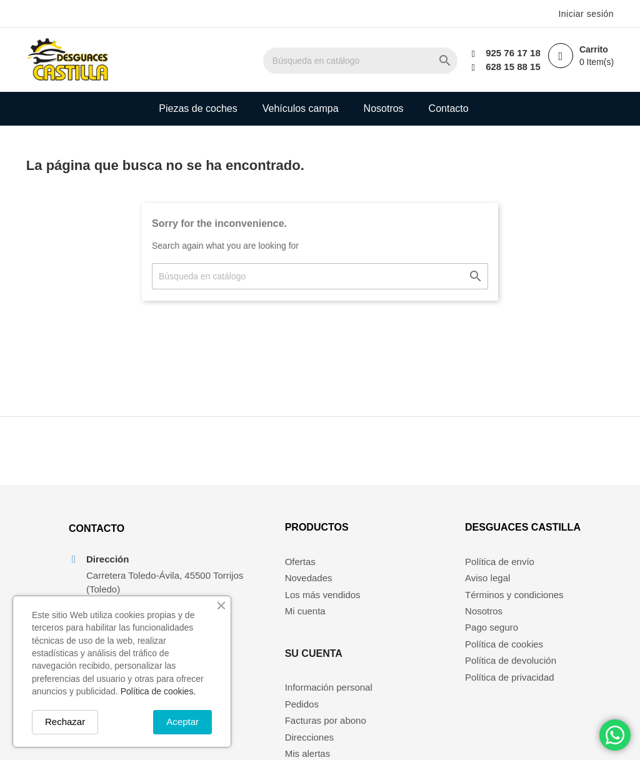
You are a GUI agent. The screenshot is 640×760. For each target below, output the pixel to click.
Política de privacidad (513, 689)
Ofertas (253, 573)
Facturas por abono (407, 606)
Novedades (262, 590)
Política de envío (503, 573)
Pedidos (384, 590)
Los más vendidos (276, 606)
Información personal (410, 573)
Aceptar (182, 721)
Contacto (449, 108)
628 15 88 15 (508, 66)
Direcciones (391, 623)
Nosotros (384, 108)
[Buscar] (374, 61)
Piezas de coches (198, 108)
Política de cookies (507, 656)
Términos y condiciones (517, 606)
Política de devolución (513, 673)
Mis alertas (389, 639)
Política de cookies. (158, 691)
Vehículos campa (300, 108)
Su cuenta (395, 539)
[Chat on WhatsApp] (615, 735)
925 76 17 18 (508, 53)
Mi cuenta (258, 623)
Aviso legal (490, 590)
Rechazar (65, 721)
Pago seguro (494, 639)
